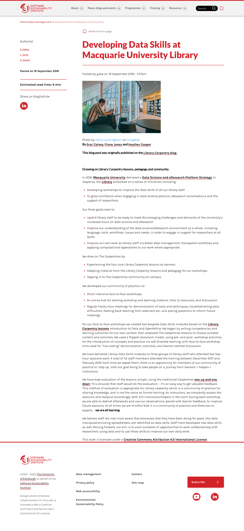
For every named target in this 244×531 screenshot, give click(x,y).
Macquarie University (109, 177)
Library (107, 182)
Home (23, 22)
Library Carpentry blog (159, 153)
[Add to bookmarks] (143, 31)
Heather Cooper (139, 144)
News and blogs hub (39, 22)
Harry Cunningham (108, 140)
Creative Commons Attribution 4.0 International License (165, 439)
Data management (88, 474)
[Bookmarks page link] (221, 8)
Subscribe (198, 482)
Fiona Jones (113, 144)
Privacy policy (85, 482)
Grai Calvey (95, 144)
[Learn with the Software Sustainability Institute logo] (36, 8)
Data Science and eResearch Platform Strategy (177, 177)
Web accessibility (88, 491)
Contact (137, 474)
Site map (138, 482)
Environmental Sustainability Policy (89, 502)
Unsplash (133, 140)
